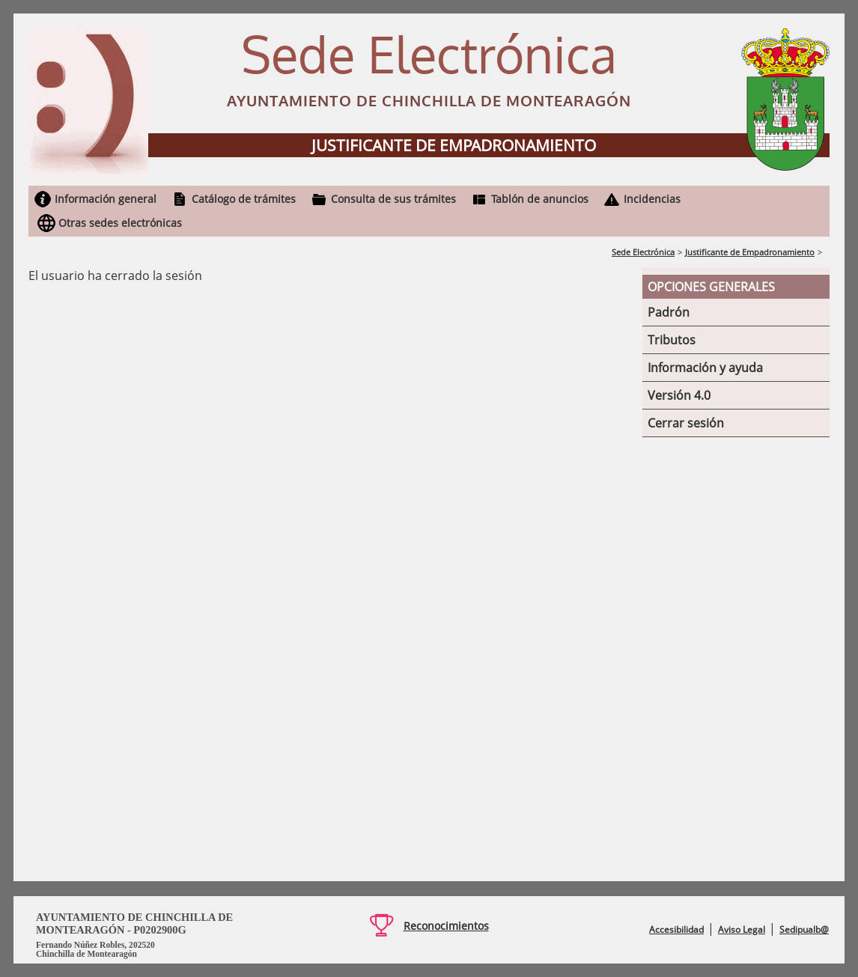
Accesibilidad (676, 929)
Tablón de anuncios (539, 199)
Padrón (669, 312)
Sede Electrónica (643, 252)
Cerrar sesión (686, 423)
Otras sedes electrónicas (120, 223)
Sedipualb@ (804, 929)
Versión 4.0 (679, 395)
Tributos (672, 340)
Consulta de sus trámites (393, 199)
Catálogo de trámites (244, 199)
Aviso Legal (741, 929)
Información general (105, 199)
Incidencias (652, 199)
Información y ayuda (705, 367)
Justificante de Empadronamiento (750, 252)
